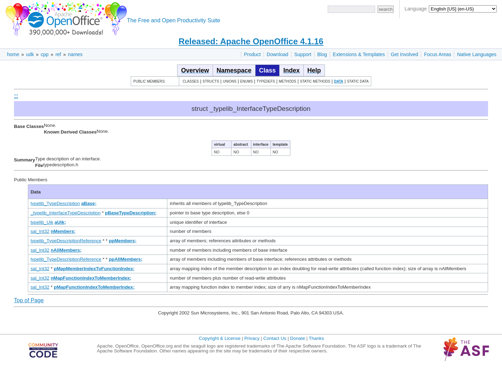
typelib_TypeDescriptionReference (66, 240)
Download (277, 54)
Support (302, 54)
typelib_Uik (42, 222)
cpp (45, 54)
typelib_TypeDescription (55, 203)
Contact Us (274, 338)
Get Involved (404, 54)
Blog (322, 54)
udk (30, 54)
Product (252, 54)
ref (58, 54)
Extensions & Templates (359, 54)
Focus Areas (437, 54)
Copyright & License (220, 338)
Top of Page (29, 300)
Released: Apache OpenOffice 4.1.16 (250, 41)
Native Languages (476, 54)
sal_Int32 (40, 231)
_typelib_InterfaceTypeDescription (66, 212)
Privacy (252, 338)
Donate (297, 338)
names (75, 54)
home (13, 54)
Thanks (316, 338)
